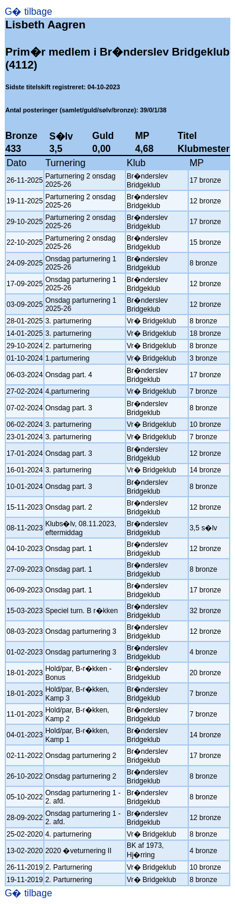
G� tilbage (28, 12)
